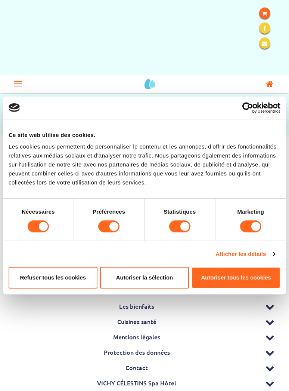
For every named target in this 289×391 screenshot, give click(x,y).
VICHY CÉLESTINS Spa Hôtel (136, 383)
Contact (136, 367)
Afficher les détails (240, 254)
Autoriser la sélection (144, 277)
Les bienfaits (136, 306)
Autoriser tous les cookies (236, 277)
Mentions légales (136, 337)
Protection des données (137, 352)
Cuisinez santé (136, 321)
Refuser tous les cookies (53, 277)
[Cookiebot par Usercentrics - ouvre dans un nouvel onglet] (247, 107)
